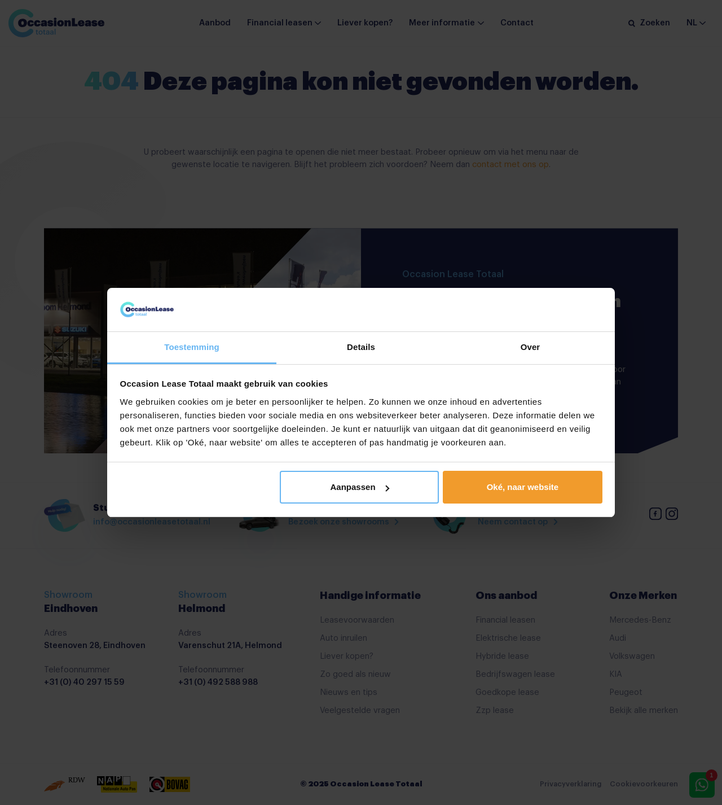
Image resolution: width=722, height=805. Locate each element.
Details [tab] (361, 347)
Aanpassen (360, 487)
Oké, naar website (523, 487)
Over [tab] (530, 347)
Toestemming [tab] (191, 347)
